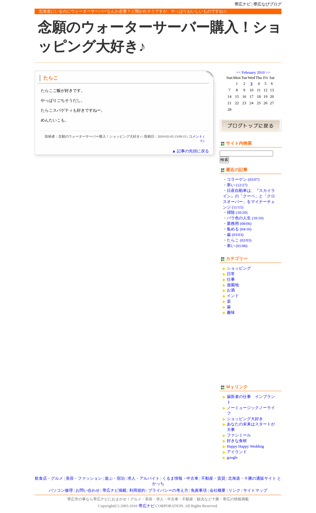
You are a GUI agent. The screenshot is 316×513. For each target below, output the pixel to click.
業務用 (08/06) (239, 223)
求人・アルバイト (143, 478)
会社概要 (218, 490)
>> (268, 72)
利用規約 (137, 490)
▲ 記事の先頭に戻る (190, 151)
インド (233, 296)
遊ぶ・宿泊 (115, 478)
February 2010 (253, 72)
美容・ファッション (84, 478)
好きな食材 (237, 441)
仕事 (231, 279)
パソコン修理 (61, 490)
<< (238, 72)
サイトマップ (255, 490)
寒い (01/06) (237, 246)
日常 (231, 274)
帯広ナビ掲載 (114, 490)
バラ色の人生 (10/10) (245, 218)
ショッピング (239, 268)
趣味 (231, 312)
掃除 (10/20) (237, 212)
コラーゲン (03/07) (243, 179)
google (232, 457)
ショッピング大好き (245, 419)
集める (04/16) (239, 229)
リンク (234, 490)
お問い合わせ (88, 490)
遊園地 (233, 285)
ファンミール (239, 435)
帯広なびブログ (267, 4)
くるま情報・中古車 (180, 478)
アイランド (237, 452)
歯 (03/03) (235, 235)
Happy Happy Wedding (245, 446)
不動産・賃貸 (213, 478)
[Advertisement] (250, 352)
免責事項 (199, 490)
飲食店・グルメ (49, 478)
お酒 (231, 290)
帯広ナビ (243, 4)
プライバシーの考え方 (168, 490)
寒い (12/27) (237, 185)
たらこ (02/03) (239, 240)
